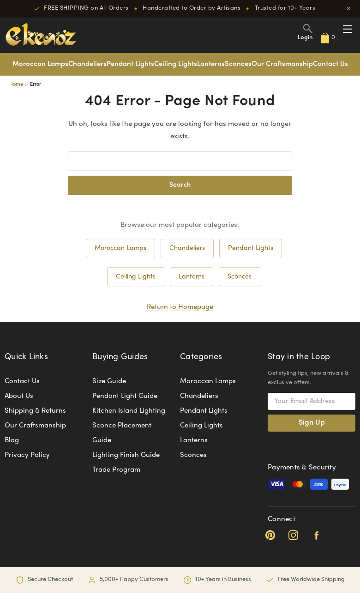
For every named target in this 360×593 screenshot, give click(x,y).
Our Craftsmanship (282, 64)
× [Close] (349, 8)
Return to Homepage (180, 307)
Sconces (238, 64)
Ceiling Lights (175, 64)
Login (305, 38)
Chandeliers (87, 64)
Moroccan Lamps (40, 64)
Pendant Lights (130, 64)
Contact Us (330, 64)
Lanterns (211, 64)
